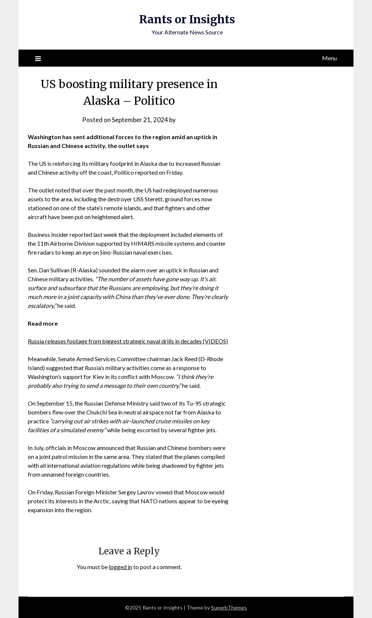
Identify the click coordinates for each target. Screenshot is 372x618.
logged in (120, 566)
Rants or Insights (187, 19)
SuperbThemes (229, 607)
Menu (329, 57)
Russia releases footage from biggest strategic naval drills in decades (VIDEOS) (128, 341)
